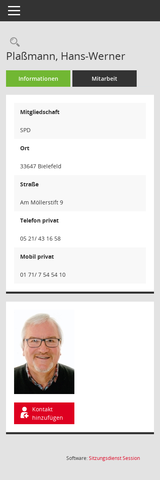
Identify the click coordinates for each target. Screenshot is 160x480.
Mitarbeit (104, 78)
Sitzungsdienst (114, 458)
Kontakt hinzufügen (41, 413)
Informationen (38, 78)
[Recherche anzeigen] (13, 42)
